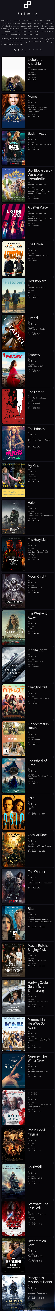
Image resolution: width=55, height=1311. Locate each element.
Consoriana (19, 44)
